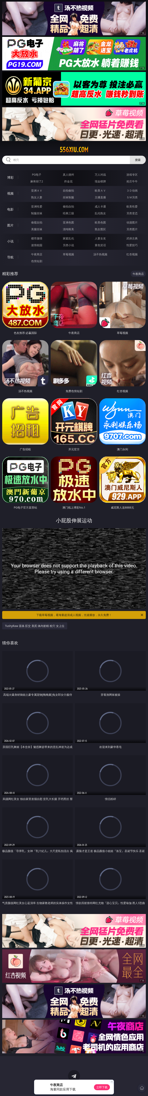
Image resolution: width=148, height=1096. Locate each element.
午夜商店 (36, 254)
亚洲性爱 (36, 206)
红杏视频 (132, 254)
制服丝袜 (36, 213)
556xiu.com (74, 150)
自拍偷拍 (68, 190)
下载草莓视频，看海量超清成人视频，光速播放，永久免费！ (90, 615)
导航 (10, 257)
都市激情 (36, 238)
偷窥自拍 (36, 222)
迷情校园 (36, 245)
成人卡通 (100, 206)
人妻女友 (100, 238)
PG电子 (36, 174)
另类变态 (132, 213)
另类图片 (132, 229)
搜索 (138, 160)
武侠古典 (132, 238)
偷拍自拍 (68, 206)
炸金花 (68, 181)
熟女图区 (100, 229)
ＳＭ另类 (132, 197)
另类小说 (68, 245)
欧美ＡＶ (100, 190)
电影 (10, 209)
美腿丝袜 (36, 229)
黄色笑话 (100, 245)
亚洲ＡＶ (36, 190)
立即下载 (102, 1087)
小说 (10, 241)
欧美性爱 (132, 206)
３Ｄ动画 (132, 190)
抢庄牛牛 (132, 181)
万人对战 (100, 174)
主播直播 (100, 197)
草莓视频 (68, 254)
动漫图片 (132, 222)
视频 (10, 193)
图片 (10, 225)
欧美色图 (100, 222)
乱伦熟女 (100, 213)
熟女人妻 (36, 197)
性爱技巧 (132, 245)
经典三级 (68, 213)
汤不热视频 (100, 254)
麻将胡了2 (36, 181)
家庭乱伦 (68, 238)
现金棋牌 (100, 181)
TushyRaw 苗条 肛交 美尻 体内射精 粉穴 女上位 (34, 626)
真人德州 (68, 174)
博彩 (10, 177)
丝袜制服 (68, 197)
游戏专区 (132, 174)
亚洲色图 (68, 222)
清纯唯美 (68, 229)
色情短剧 (36, 261)
